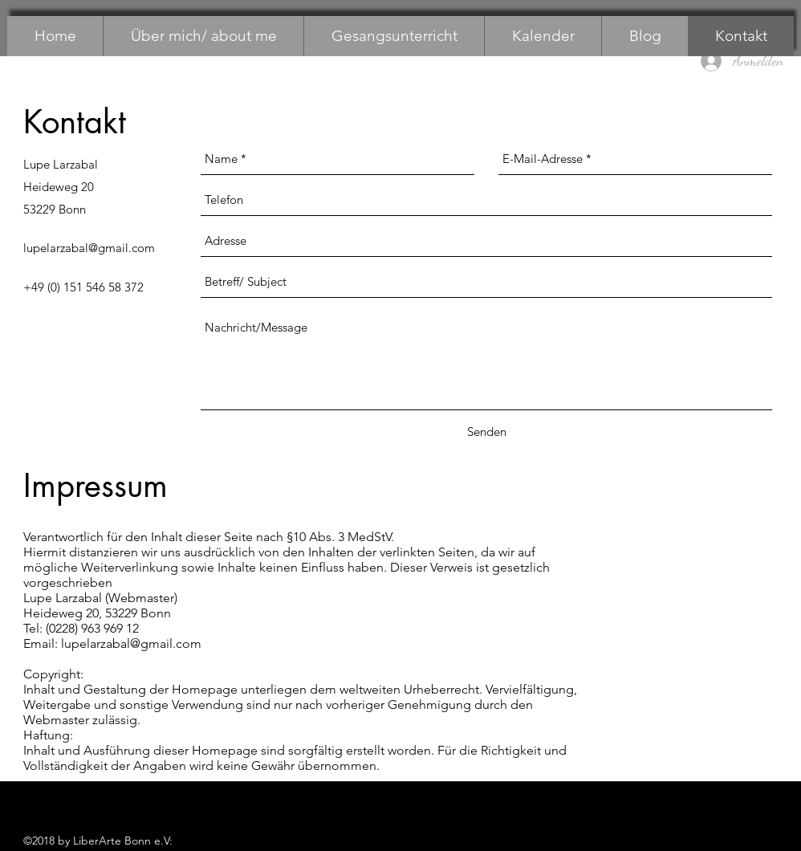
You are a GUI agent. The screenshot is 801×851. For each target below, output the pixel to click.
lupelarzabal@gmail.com (89, 247)
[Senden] (486, 432)
